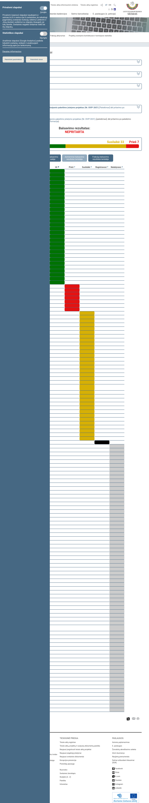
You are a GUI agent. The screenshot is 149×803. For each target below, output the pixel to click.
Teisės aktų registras (89, 5)
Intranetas (64, 782)
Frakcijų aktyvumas (57, 36)
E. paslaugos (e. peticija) (104, 14)
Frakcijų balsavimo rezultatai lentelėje (100, 158)
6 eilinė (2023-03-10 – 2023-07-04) (24, 74)
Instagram (119, 782)
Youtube (118, 778)
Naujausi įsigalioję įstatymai (70, 751)
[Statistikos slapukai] (43, 34)
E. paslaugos (117, 744)
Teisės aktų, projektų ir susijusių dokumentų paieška (80, 744)
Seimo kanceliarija (80, 14)
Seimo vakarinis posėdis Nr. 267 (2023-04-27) (29, 86)
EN (110, 5)
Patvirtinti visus (36, 59)
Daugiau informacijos (11, 51)
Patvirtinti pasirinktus (13, 59)
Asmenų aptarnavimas (121, 741)
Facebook (119, 767)
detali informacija (50, 121)
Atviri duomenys (118, 751)
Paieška (63, 779)
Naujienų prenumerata (120, 755)
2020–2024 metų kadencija (21, 62)
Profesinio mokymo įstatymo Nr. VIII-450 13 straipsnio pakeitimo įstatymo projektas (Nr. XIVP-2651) (51, 119)
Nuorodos (63, 768)
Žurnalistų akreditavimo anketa (124, 748)
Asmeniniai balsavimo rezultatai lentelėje (74, 158)
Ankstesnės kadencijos (56, 14)
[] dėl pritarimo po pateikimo (66, 108)
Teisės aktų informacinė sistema (64, 5)
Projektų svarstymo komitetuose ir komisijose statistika (90, 36)
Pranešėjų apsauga (67, 762)
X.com (117, 775)
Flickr (117, 771)
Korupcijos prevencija (68, 758)
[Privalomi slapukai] (43, 8)
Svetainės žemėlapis (68, 772)
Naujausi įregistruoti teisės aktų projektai (75, 748)
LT (106, 5)
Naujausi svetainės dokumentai (72, 755)
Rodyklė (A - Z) (65, 775)
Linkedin (118, 786)
